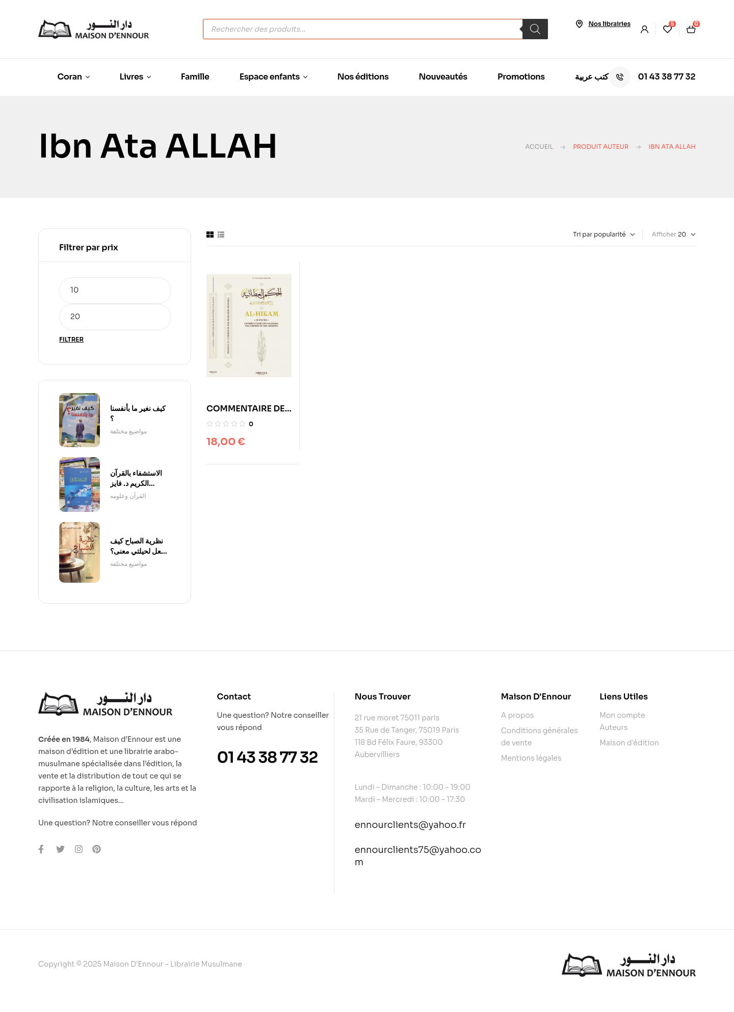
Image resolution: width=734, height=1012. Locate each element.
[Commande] (581, 234)
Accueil (539, 146)
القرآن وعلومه (128, 496)
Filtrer (71, 339)
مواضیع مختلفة (128, 431)
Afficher (664, 234)
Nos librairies (609, 24)
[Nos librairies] (579, 24)
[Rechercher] (535, 29)
